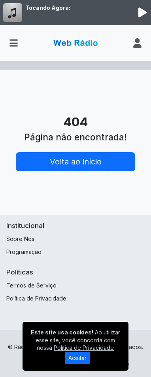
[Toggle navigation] (14, 43)
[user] (137, 43)
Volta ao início (76, 161)
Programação (24, 251)
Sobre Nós (20, 238)
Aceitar (77, 358)
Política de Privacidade (36, 298)
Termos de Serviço (31, 285)
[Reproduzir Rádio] (142, 12)
